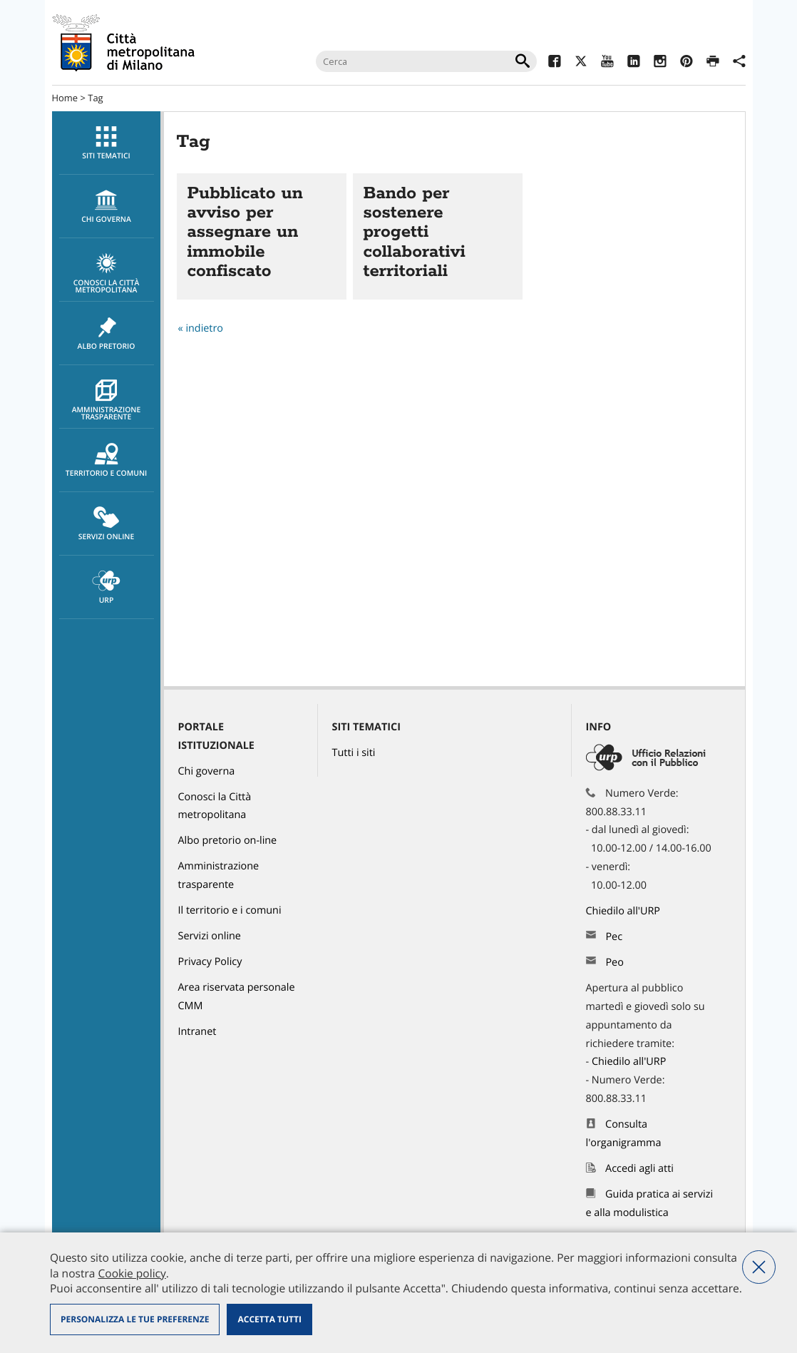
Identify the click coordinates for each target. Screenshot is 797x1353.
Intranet (197, 1031)
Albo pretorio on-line (227, 840)
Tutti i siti (354, 753)
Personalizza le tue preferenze (135, 1319)
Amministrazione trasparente (106, 400)
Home (65, 97)
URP (106, 588)
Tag (95, 97)
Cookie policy (131, 1273)
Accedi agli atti (639, 1168)
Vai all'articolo (261, 236)
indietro (204, 328)
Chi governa (206, 771)
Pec (613, 937)
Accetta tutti (269, 1319)
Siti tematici (106, 143)
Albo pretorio (106, 334)
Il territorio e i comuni (230, 910)
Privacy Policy (210, 962)
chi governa (106, 207)
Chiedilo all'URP (624, 911)
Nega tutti (759, 1267)
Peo (614, 962)
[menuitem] (106, 143)
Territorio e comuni (106, 461)
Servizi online (106, 524)
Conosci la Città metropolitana (106, 273)
